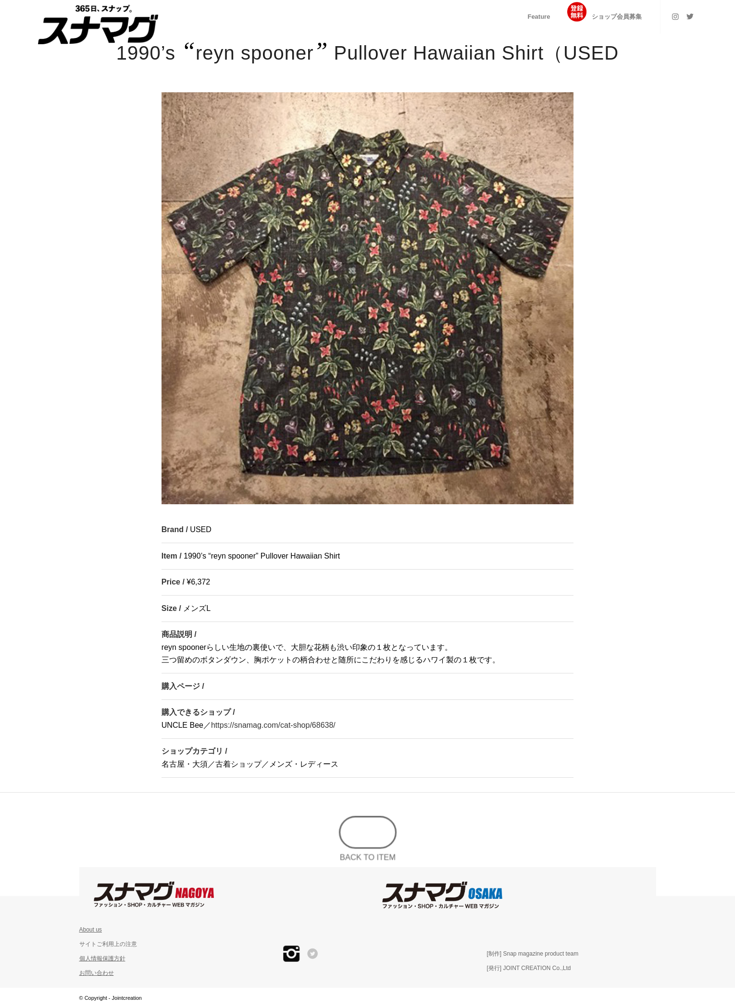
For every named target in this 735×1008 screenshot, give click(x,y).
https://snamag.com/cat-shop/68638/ (273, 725)
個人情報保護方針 (102, 958)
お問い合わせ (96, 973)
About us (90, 929)
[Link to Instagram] (675, 16)
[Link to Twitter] (690, 16)
